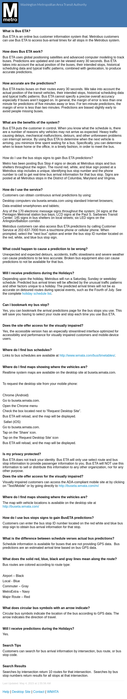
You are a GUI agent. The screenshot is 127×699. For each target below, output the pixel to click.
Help (6, 691)
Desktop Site (21, 691)
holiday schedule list (36, 293)
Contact (38, 691)
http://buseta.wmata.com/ (21, 506)
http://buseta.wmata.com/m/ (79, 486)
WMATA (53, 691)
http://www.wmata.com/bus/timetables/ (87, 355)
